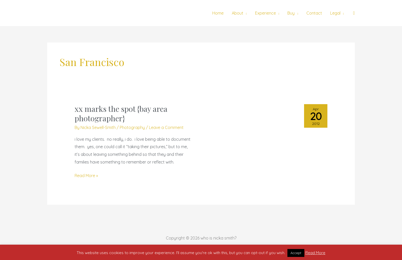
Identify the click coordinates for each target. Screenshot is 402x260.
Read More (315, 252)
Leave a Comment (166, 127)
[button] (354, 13)
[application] (245, 13)
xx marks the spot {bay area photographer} (121, 113)
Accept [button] (295, 253)
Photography (132, 127)
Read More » (86, 175)
